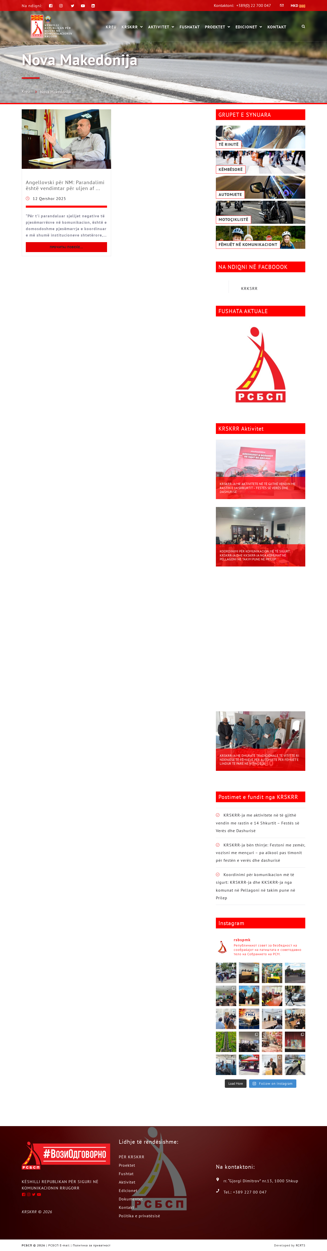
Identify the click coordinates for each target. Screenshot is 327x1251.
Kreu (26, 91)
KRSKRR (130, 27)
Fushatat (190, 27)
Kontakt (276, 27)
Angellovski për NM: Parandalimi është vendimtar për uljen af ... (65, 185)
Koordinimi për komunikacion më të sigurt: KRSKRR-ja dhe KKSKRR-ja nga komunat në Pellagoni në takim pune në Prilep (255, 555)
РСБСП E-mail (59, 1245)
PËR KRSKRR (132, 1156)
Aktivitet (158, 27)
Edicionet (246, 27)
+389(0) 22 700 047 (253, 5)
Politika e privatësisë (139, 1215)
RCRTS (300, 1245)
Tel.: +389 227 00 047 (245, 1192)
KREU (111, 27)
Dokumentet (131, 1198)
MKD (298, 5)
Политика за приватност (92, 1245)
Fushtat (126, 1173)
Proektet (215, 27)
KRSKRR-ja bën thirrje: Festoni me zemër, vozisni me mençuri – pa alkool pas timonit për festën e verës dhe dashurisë (260, 852)
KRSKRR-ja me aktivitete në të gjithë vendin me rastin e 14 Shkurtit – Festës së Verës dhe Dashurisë (258, 488)
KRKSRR (249, 288)
